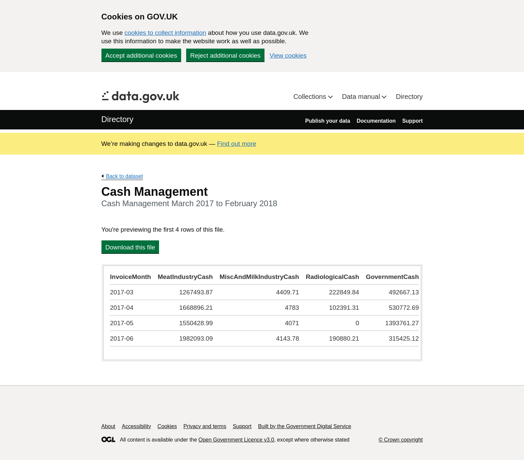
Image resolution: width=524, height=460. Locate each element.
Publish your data (327, 121)
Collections (310, 96)
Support (412, 121)
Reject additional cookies (225, 55)
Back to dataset (124, 176)
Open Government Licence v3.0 (236, 440)
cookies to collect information (165, 32)
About (108, 426)
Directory (409, 96)
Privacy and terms (204, 426)
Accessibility (136, 426)
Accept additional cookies (141, 55)
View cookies (288, 55)
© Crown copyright (401, 440)
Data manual (362, 96)
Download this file (130, 247)
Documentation (376, 121)
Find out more (236, 143)
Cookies (167, 426)
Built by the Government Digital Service (304, 426)
